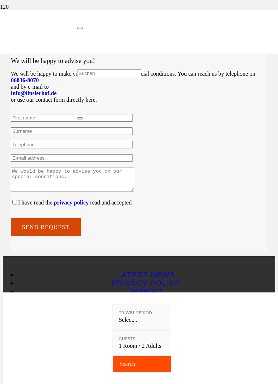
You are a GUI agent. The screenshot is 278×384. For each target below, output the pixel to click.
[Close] (80, 28)
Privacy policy (146, 287)
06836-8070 (25, 80)
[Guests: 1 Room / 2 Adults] (142, 343)
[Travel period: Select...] (142, 317)
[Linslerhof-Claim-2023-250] (38, 46)
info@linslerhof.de (33, 93)
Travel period (135, 312)
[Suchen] (109, 73)
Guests (127, 338)
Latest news (146, 279)
